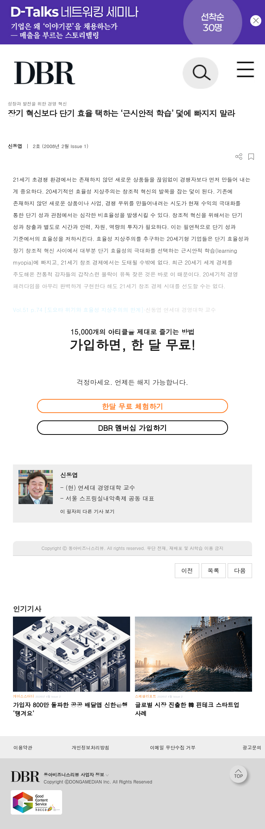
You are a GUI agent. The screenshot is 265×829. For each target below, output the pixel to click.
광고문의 (251, 747)
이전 (187, 570)
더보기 (239, 157)
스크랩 (251, 157)
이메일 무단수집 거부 (173, 747)
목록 (214, 570)
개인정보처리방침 (90, 747)
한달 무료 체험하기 (132, 406)
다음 (240, 570)
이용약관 (22, 747)
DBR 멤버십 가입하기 (132, 428)
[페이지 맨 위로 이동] (240, 776)
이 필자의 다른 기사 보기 (87, 511)
